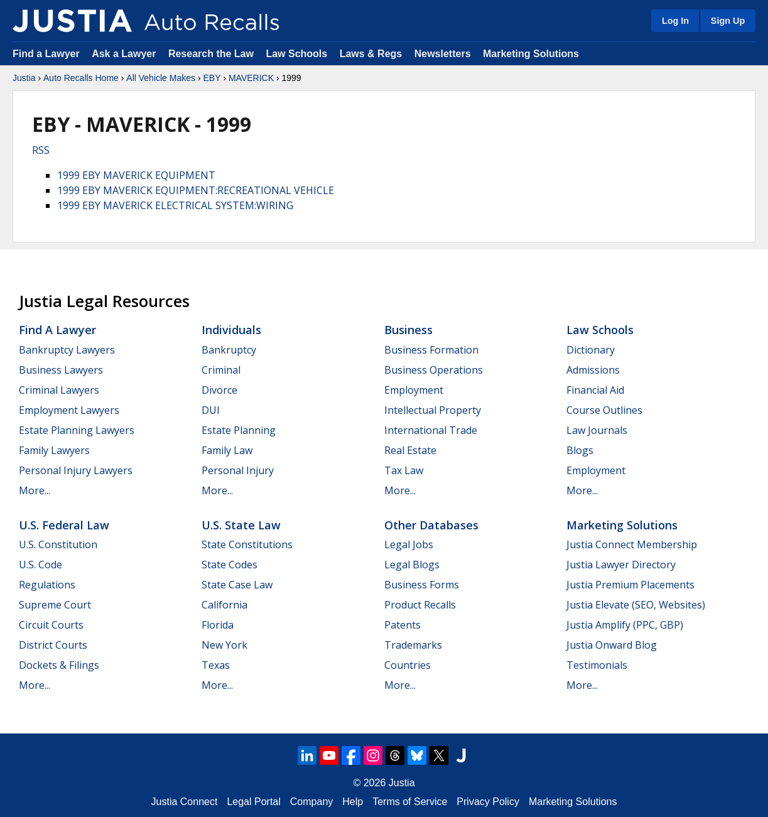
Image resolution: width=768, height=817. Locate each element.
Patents (402, 625)
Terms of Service (409, 801)
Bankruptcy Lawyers (67, 350)
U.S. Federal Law (64, 525)
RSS (41, 150)
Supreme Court (55, 605)
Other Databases (431, 525)
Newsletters (442, 53)
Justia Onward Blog (611, 645)
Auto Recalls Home (81, 78)
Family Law (227, 450)
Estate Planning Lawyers (76, 430)
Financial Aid (595, 390)
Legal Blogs (412, 564)
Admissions (593, 370)
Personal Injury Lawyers (76, 470)
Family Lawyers (54, 450)
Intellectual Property (432, 410)
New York (224, 645)
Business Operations (433, 370)
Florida (218, 625)
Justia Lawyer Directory (621, 564)
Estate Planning (239, 430)
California (224, 605)
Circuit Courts (51, 625)
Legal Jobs (408, 544)
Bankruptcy (229, 350)
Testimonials (596, 665)
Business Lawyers (61, 370)
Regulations (47, 585)
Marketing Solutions (531, 53)
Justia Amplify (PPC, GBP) (624, 625)
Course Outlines (604, 410)
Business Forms (421, 585)
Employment (413, 390)
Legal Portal (253, 801)
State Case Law (237, 585)
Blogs (579, 450)
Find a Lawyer (46, 53)
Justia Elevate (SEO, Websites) (635, 605)
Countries (407, 665)
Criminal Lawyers (59, 390)
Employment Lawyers (69, 410)
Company (311, 801)
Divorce (219, 390)
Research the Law (211, 53)
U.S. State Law (241, 525)
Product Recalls (420, 605)
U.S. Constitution (58, 544)
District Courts (53, 645)
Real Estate (410, 450)
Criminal (221, 370)
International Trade (430, 430)
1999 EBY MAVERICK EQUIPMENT (136, 175)
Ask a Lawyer (125, 53)
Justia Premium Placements (630, 585)
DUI (211, 410)
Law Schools (296, 53)
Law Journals (596, 430)
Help (352, 801)
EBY (211, 78)
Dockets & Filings (59, 665)
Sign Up (728, 21)
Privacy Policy (488, 801)
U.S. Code (40, 564)
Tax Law (403, 470)
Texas (216, 665)
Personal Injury (238, 470)
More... (34, 490)
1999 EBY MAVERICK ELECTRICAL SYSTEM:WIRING (175, 205)
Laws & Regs (371, 53)
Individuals (231, 329)
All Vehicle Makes (160, 78)
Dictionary (590, 350)
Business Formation (431, 350)
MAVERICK (251, 78)
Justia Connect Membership (631, 544)
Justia (24, 78)
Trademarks (413, 645)
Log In (675, 21)
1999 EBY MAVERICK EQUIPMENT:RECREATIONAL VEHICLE (195, 190)
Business (408, 329)
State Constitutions (247, 544)
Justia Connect (184, 801)
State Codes (229, 564)
